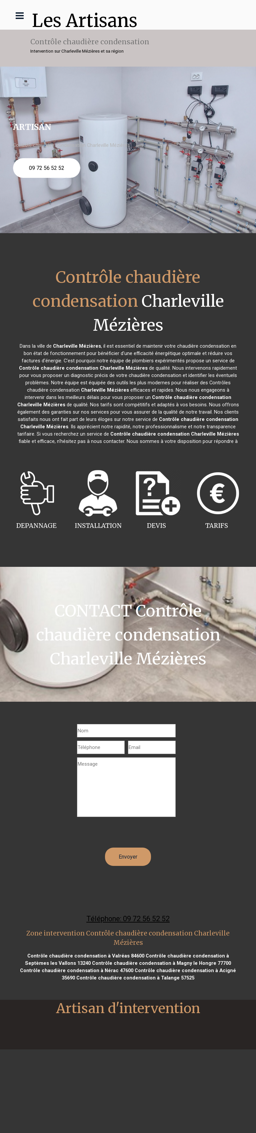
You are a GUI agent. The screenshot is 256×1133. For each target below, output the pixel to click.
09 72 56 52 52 (46, 168)
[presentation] (127, 835)
